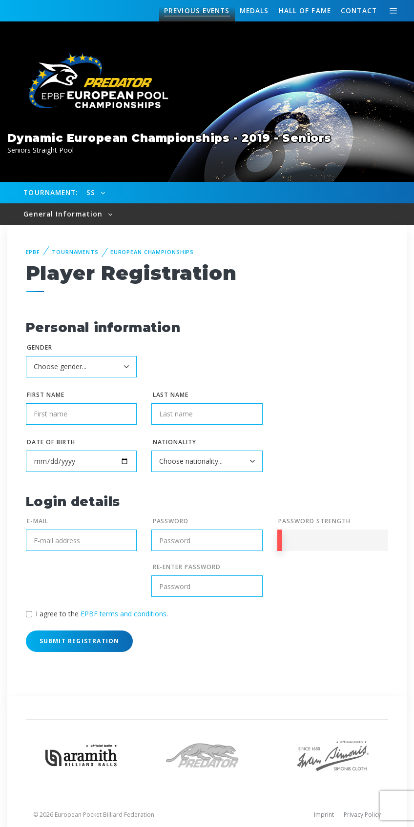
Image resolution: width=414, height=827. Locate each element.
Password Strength (314, 521)
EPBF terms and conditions (123, 613)
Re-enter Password (187, 567)
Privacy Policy (362, 814)
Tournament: (50, 192)
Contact (359, 10)
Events (196, 10)
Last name (171, 395)
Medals (254, 10)
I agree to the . (102, 613)
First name (45, 395)
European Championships (152, 252)
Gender (39, 347)
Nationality (175, 442)
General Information (64, 213)
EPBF (33, 252)
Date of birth (51, 442)
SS (92, 192)
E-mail (37, 521)
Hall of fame (305, 10)
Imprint (324, 814)
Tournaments (75, 252)
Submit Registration (80, 641)
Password (171, 521)
